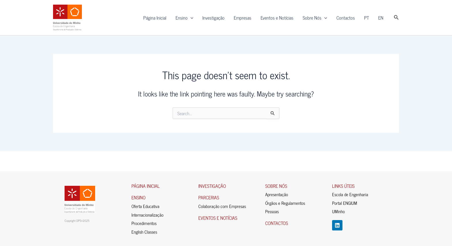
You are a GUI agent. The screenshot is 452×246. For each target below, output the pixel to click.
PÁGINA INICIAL (145, 186)
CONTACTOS (276, 223)
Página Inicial (154, 17)
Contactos (345, 17)
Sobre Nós (315, 17)
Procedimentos (144, 223)
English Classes (144, 231)
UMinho (338, 211)
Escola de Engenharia (350, 194)
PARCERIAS (208, 197)
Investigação (213, 17)
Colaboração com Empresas (222, 206)
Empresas (242, 17)
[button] (396, 17)
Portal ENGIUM (344, 203)
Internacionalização (147, 214)
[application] (190, 17)
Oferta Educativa (145, 206)
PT (366, 17)
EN (380, 17)
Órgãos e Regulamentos (285, 203)
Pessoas (272, 211)
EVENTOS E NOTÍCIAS (217, 218)
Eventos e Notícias (277, 17)
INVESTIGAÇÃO (212, 186)
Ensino (184, 17)
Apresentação (276, 194)
